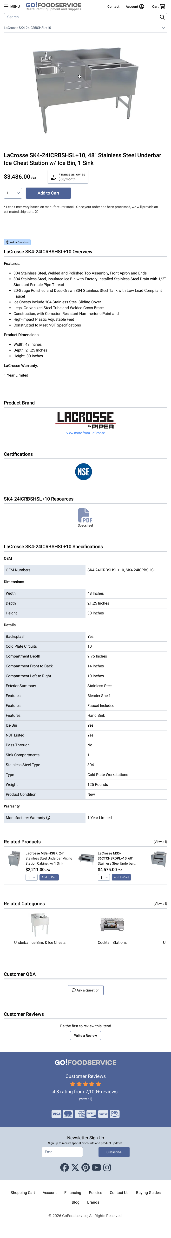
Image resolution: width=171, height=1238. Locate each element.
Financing (72, 1192)
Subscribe (114, 1152)
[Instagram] (107, 1168)
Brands (93, 1202)
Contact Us (119, 1192)
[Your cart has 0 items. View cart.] (158, 6)
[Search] (81, 17)
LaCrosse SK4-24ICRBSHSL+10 (27, 28)
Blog (75, 1202)
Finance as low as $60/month (68, 176)
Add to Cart (48, 192)
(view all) (85, 1099)
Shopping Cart (23, 1192)
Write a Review (85, 1035)
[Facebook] (64, 1168)
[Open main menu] (12, 6)
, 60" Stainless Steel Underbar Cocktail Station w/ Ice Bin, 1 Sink (119, 858)
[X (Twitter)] (75, 1168)
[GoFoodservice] (55, 6)
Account (50, 1192)
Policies (95, 1192)
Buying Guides (148, 1192)
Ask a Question (17, 242)
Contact (113, 6)
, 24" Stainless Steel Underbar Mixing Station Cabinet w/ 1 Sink (49, 858)
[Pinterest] (85, 1168)
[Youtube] (96, 1168)
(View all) (160, 842)
